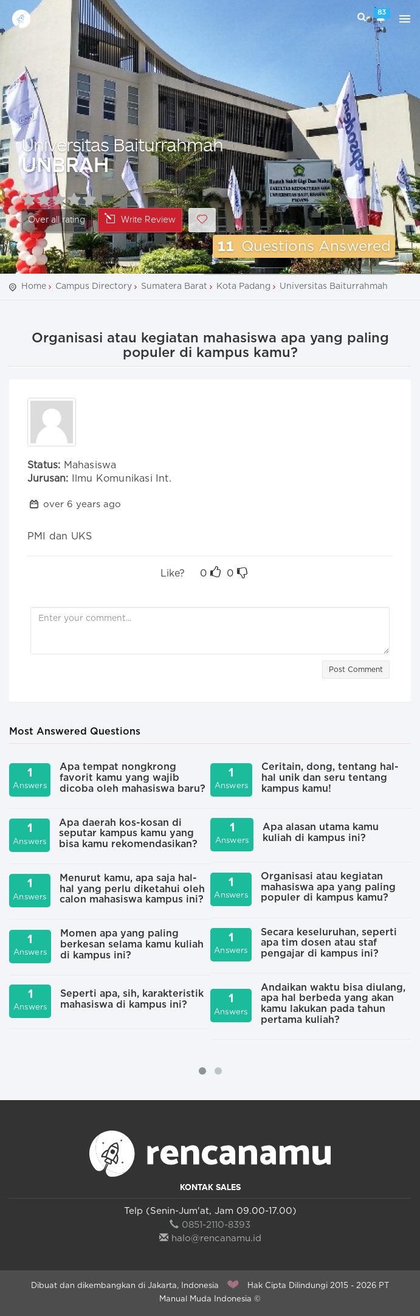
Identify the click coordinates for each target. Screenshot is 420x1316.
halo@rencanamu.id (210, 1238)
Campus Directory (93, 286)
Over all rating (56, 220)
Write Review (140, 219)
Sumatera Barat (174, 286)
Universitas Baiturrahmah (122, 144)
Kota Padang (243, 286)
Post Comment (356, 669)
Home (33, 286)
